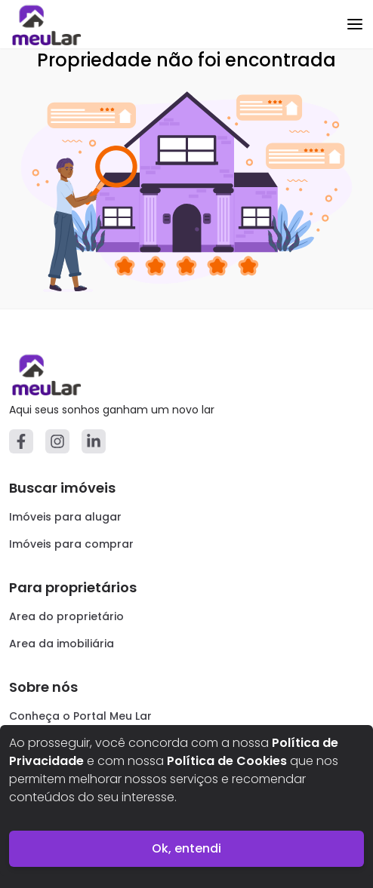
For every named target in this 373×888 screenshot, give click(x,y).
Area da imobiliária (61, 643)
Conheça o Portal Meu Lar (80, 716)
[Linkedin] (94, 441)
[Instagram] (57, 441)
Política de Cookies (227, 761)
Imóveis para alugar (65, 516)
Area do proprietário (66, 616)
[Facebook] (21, 441)
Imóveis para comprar (71, 544)
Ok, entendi (186, 848)
